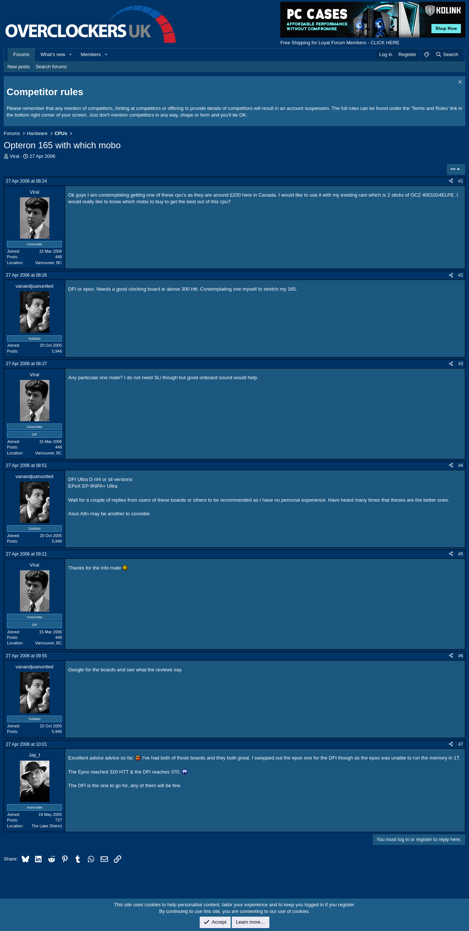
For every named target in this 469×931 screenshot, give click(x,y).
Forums (21, 54)
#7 (460, 744)
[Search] (446, 54)
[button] (71, 54)
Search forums (51, 66)
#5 (460, 554)
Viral (15, 156)
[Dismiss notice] (459, 83)
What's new (53, 54)
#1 (460, 181)
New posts (18, 66)
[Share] (451, 181)
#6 (460, 655)
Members (91, 54)
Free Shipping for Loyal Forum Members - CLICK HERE (339, 42)
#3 (460, 363)
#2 (460, 275)
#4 (460, 465)
